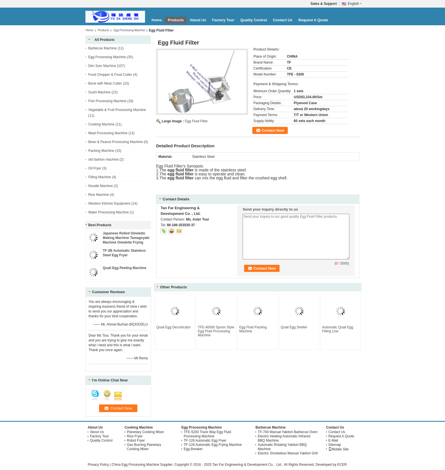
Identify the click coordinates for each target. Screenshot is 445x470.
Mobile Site (338, 449)
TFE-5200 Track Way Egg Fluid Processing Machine (207, 434)
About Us (198, 20)
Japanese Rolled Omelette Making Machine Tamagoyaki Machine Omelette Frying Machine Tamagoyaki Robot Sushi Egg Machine (126, 242)
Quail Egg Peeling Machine (124, 268)
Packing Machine (101, 151)
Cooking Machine (101, 124)
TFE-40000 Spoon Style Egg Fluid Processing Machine (216, 331)
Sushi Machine (99, 92)
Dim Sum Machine (102, 66)
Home (157, 20)
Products (176, 20)
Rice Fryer (134, 436)
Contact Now (273, 130)
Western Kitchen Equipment (109, 203)
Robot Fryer (136, 440)
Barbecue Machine (102, 48)
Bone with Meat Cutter (105, 83)
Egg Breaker (193, 449)
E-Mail (333, 440)
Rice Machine (98, 195)
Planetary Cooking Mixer (145, 432)
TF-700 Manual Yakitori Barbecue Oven (287, 432)
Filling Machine (99, 177)
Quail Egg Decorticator (173, 327)
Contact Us (283, 20)
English (355, 4)
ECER (342, 465)
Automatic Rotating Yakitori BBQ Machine (282, 447)
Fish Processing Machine (107, 101)
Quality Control (253, 20)
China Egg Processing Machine (135, 465)
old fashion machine (103, 159)
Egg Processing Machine (129, 30)
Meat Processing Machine (107, 133)
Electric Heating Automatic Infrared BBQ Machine (284, 438)
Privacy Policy (98, 465)
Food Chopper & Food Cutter (110, 75)
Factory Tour (223, 20)
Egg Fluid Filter (196, 121)
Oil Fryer (94, 168)
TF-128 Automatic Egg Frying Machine (213, 445)
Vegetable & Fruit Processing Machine (117, 110)
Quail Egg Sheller (294, 327)
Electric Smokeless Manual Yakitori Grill (288, 453)
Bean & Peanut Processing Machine (115, 142)
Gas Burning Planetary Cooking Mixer (144, 447)
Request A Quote (313, 20)
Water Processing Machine (108, 212)
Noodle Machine (100, 186)
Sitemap (334, 445)
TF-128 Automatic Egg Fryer (205, 440)
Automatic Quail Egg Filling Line (337, 329)
